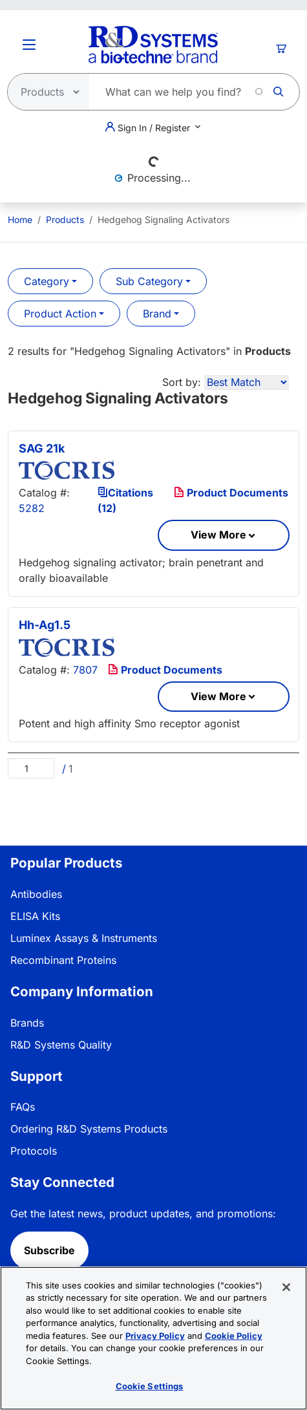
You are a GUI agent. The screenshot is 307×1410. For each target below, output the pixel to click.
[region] (153, 1338)
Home (20, 219)
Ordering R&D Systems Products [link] (88, 1128)
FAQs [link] (22, 1106)
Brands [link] (27, 1022)
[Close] (286, 1287)
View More (218, 534)
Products (65, 219)
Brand (157, 313)
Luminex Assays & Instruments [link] (83, 938)
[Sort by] (246, 382)
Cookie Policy (233, 1335)
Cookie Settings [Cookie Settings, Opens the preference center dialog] (150, 1386)
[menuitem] (20, 219)
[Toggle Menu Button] (29, 44)
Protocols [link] (33, 1150)
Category (46, 281)
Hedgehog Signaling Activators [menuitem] (163, 219)
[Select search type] (44, 92)
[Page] (31, 768)
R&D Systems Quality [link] (61, 1044)
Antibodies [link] (36, 894)
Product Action (60, 313)
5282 (32, 508)
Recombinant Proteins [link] (63, 960)
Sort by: (181, 382)
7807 (85, 669)
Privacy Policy (155, 1335)
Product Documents (231, 492)
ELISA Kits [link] (35, 916)
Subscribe (49, 1250)
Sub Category (149, 281)
